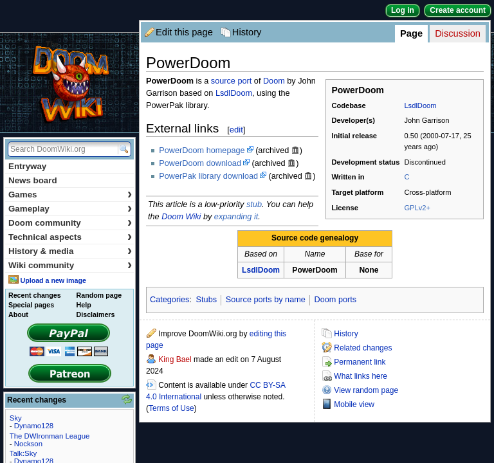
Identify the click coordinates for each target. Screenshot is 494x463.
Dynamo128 (33, 426)
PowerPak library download (208, 176)
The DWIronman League (50, 436)
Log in (402, 10)
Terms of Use (171, 408)
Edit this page (184, 32)
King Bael (174, 359)
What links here (360, 376)
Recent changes (34, 295)
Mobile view (354, 404)
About (18, 314)
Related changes (363, 347)
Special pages (31, 305)
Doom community (70, 223)
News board (32, 180)
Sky (16, 418)
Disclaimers (96, 314)
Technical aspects (70, 237)
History (247, 32)
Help (84, 305)
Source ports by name (266, 299)
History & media (70, 251)
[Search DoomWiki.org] (61, 149)
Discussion (457, 33)
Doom (274, 81)
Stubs (206, 299)
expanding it (236, 216)
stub (254, 204)
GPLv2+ (417, 208)
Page (411, 33)
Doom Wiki (181, 216)
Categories (169, 299)
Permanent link (359, 362)
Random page (99, 295)
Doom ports (336, 299)
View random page (366, 390)
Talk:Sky (23, 453)
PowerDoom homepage (201, 150)
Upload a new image (53, 280)
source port (231, 81)
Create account (458, 10)
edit (236, 129)
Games (70, 194)
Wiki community (70, 265)
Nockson (28, 444)
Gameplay (70, 208)
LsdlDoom (420, 105)
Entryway (27, 166)
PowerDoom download (200, 163)
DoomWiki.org (69, 82)
